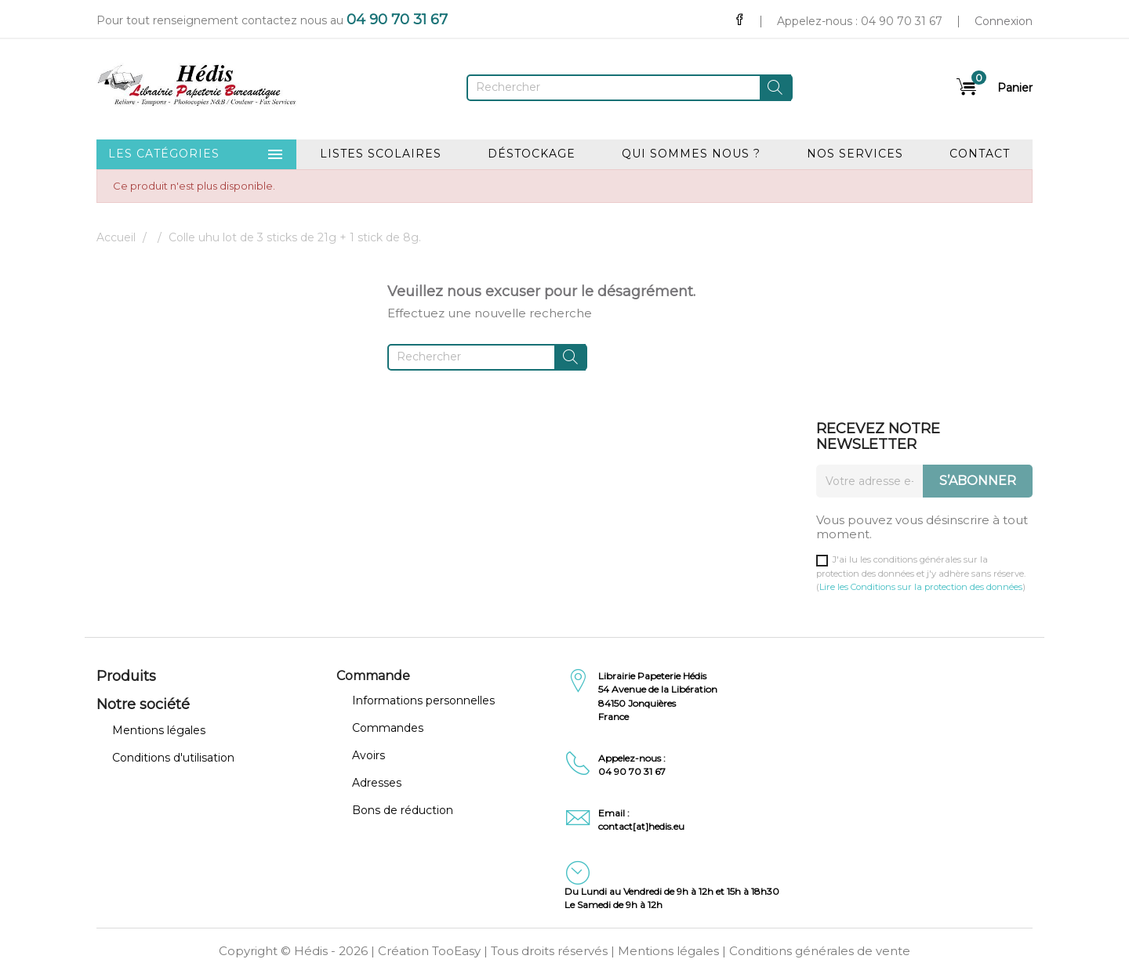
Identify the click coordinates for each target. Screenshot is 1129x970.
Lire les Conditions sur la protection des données (920, 586)
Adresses (376, 783)
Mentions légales (158, 730)
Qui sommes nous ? (691, 154)
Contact (979, 154)
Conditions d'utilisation (173, 758)
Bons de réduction (402, 810)
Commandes (387, 728)
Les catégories (196, 154)
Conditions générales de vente (819, 950)
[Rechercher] (629, 87)
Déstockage (531, 154)
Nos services (855, 154)
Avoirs (368, 755)
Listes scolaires (380, 154)
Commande (373, 675)
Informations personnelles (423, 700)
